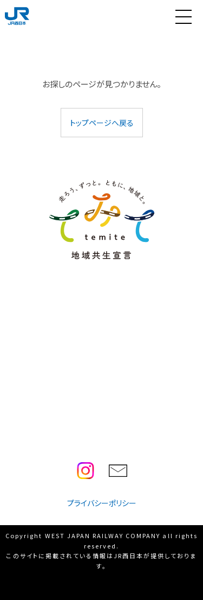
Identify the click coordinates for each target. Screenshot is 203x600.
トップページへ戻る (102, 122)
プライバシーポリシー (101, 502)
